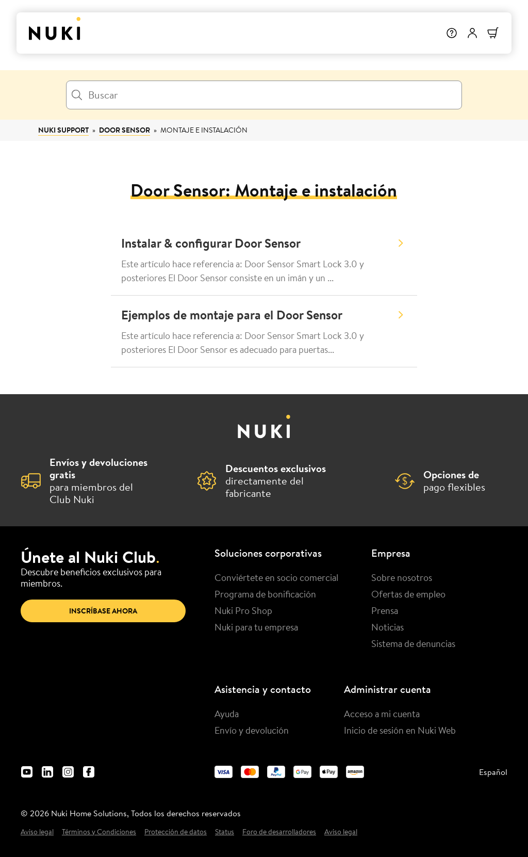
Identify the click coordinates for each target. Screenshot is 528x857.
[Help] (451, 33)
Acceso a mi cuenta (382, 713)
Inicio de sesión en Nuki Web (400, 730)
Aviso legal (37, 832)
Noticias (387, 627)
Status (224, 832)
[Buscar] (264, 94)
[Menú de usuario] (472, 33)
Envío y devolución (251, 730)
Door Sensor (124, 130)
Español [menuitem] (493, 772)
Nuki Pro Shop (243, 610)
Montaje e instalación (204, 130)
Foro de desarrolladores (279, 832)
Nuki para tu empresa (256, 627)
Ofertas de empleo (408, 594)
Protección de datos (175, 832)
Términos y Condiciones (99, 832)
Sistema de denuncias (413, 643)
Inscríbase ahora (103, 611)
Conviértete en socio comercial (276, 577)
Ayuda (226, 713)
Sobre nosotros (401, 577)
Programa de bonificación (265, 594)
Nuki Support (63, 130)
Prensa (384, 610)
